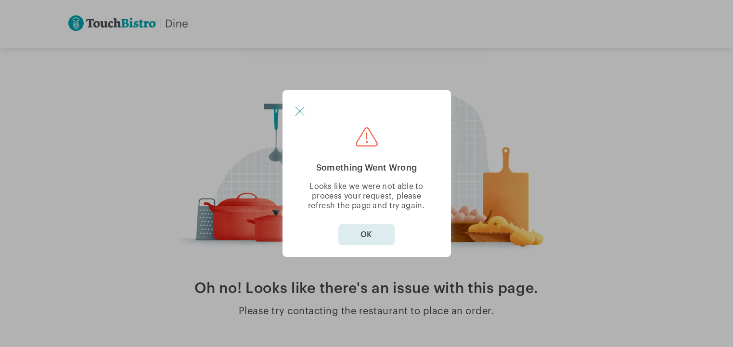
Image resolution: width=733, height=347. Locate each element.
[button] (300, 111)
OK (366, 235)
